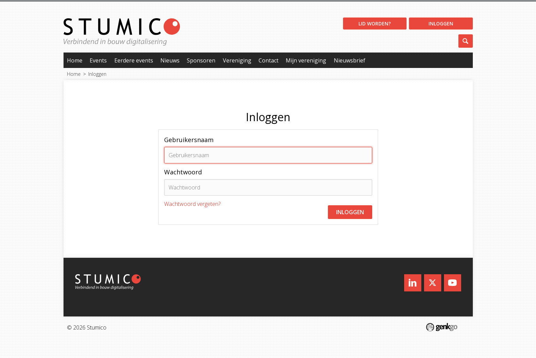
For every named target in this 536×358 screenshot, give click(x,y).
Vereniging (237, 60)
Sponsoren (201, 60)
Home (74, 60)
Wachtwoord (183, 172)
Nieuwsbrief (349, 60)
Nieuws (170, 60)
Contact (268, 60)
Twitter (432, 282)
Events (98, 60)
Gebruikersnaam (189, 140)
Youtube (452, 282)
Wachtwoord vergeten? (192, 204)
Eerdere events (133, 60)
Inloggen (441, 23)
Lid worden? (374, 23)
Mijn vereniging (306, 60)
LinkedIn (412, 282)
